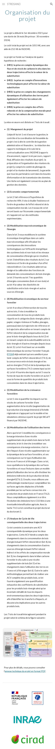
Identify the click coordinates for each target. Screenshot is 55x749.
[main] (27, 15)
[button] (3, 4)
